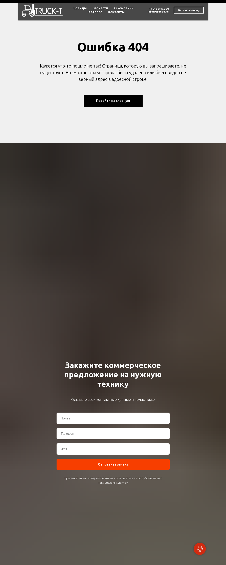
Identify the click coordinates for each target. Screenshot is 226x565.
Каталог (95, 12)
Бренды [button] (80, 8)
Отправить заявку (113, 464)
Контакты (116, 12)
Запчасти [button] (100, 8)
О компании (123, 8)
